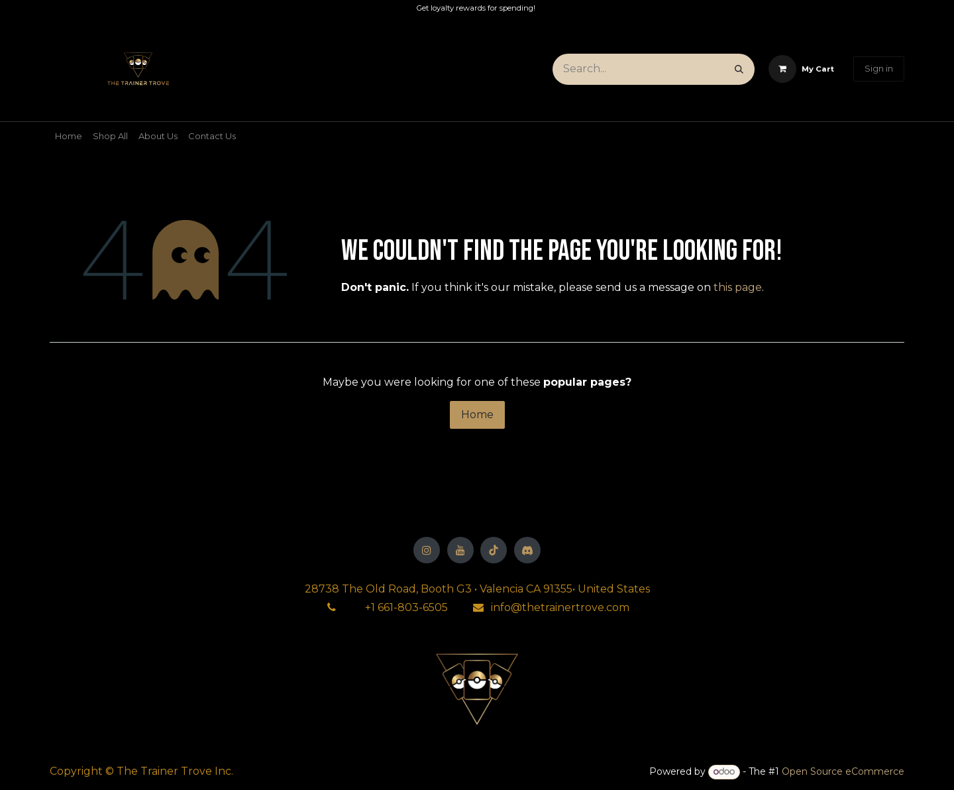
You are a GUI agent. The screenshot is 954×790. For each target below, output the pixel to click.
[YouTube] (460, 550)
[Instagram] (426, 550)
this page (738, 287)
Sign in (879, 68)
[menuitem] (68, 136)
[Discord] (527, 550)
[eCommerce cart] (801, 69)
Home (477, 414)
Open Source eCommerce (843, 771)
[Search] (739, 69)
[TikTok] (493, 550)
